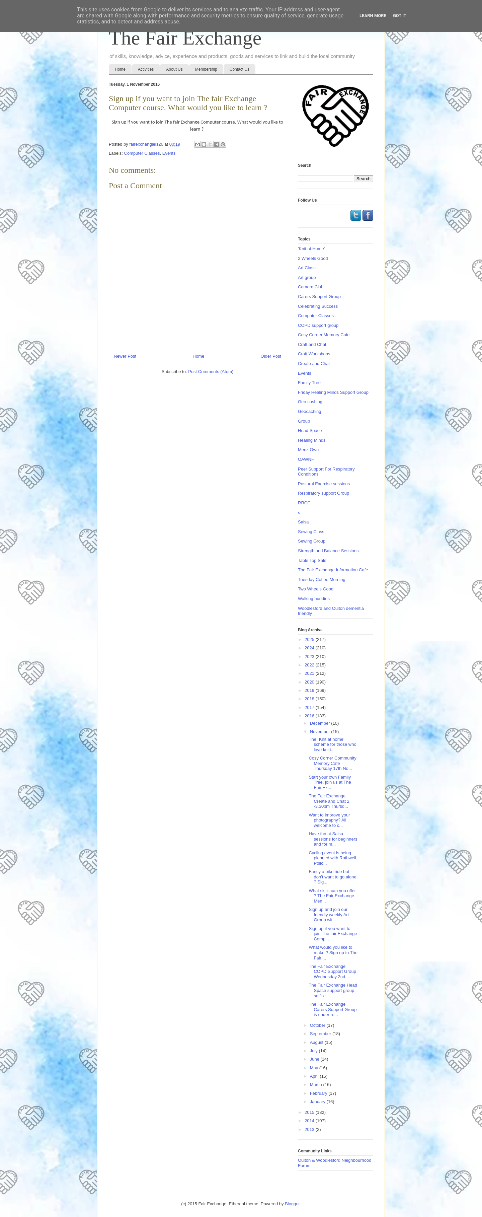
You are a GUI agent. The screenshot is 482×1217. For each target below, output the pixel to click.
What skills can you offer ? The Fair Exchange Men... (332, 896)
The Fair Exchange (185, 38)
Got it (399, 15)
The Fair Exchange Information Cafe (333, 569)
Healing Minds (311, 440)
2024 (310, 647)
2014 (310, 1120)
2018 (310, 698)
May (314, 1067)
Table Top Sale (312, 560)
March (316, 1084)
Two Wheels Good (315, 588)
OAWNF (306, 459)
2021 (310, 673)
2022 (310, 664)
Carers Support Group (319, 296)
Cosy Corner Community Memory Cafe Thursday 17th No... (332, 763)
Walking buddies (314, 598)
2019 (310, 690)
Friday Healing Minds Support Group (333, 392)
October (318, 1025)
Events (169, 153)
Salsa (303, 521)
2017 (310, 707)
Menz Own (308, 449)
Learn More (372, 15)
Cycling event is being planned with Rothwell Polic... (332, 858)
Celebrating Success (318, 306)
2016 (310, 715)
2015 (310, 1112)
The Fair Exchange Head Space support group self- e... (333, 990)
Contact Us (239, 69)
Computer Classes (142, 153)
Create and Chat (314, 363)
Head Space (310, 430)
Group (304, 421)
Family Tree (309, 382)
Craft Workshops (314, 353)
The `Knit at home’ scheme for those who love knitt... (332, 744)
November (320, 731)
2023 (310, 656)
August (317, 1042)
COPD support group (318, 325)
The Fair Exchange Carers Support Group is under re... (332, 1009)
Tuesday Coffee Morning (321, 579)
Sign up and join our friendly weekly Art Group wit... (329, 914)
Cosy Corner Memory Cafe (324, 334)
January (318, 1101)
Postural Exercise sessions (324, 483)
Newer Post (125, 356)
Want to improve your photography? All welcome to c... (329, 820)
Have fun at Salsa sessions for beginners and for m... (333, 839)
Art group (307, 277)
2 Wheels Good (313, 258)
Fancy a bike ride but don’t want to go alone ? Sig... (332, 876)
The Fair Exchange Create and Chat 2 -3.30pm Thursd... (329, 801)
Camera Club (311, 286)
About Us (174, 69)
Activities (146, 69)
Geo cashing (310, 401)
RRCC (304, 502)
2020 (310, 682)
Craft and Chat (312, 344)
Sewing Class (311, 531)
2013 (310, 1129)
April (315, 1076)
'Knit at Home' (311, 248)
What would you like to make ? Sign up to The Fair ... (333, 952)
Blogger (292, 1203)
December (320, 723)
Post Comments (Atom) (210, 371)
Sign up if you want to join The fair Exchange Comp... (333, 933)
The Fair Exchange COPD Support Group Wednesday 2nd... (332, 971)
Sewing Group (311, 541)
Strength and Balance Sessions (328, 550)
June (315, 1059)
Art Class (307, 267)
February (319, 1093)
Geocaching (309, 411)
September (321, 1033)
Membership (206, 69)
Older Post (271, 356)
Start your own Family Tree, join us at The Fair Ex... (330, 782)
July (314, 1050)
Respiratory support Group (323, 493)
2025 (310, 639)
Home (120, 69)
